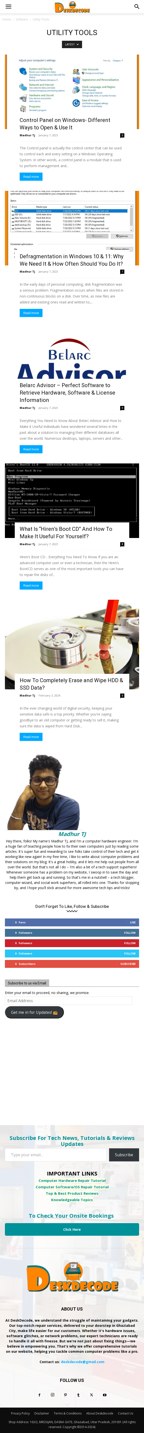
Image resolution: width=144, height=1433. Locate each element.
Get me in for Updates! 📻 (34, 1012)
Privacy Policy (20, 1413)
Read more (31, 177)
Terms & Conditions (68, 1413)
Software (22, 19)
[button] (8, 6)
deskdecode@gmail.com (82, 1361)
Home (6, 19)
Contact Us (125, 1413)
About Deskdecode (99, 1413)
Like (133, 922)
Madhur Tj (27, 135)
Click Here (72, 1229)
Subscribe (128, 964)
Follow (130, 933)
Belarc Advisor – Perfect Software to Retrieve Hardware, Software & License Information (67, 392)
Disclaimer (41, 1413)
